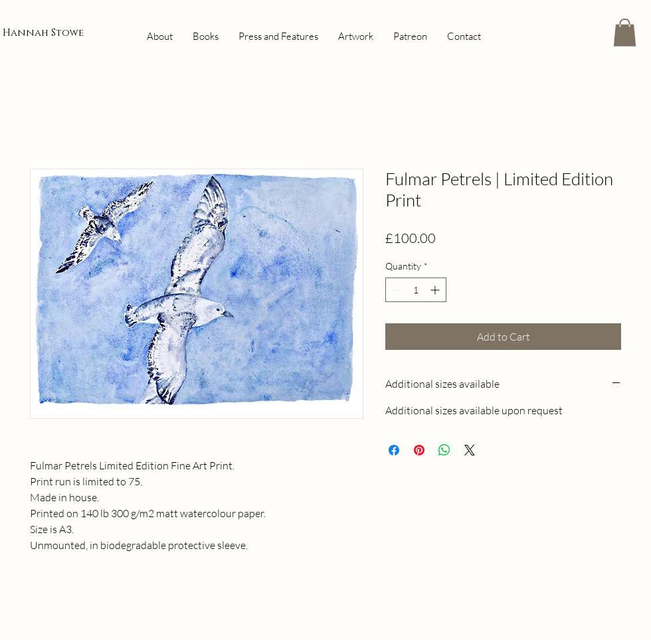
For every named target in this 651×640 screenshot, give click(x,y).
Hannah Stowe (43, 33)
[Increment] (436, 289)
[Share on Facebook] (394, 450)
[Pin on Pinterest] (419, 450)
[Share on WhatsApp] (444, 450)
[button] (624, 32)
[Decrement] (395, 289)
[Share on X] (470, 450)
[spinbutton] (416, 289)
